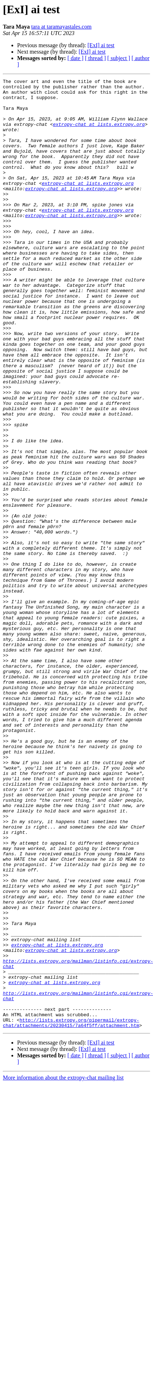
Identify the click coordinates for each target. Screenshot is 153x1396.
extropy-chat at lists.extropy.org (98, 134)
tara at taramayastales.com (61, 27)
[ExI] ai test (100, 45)
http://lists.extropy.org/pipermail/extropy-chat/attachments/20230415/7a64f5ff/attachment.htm (71, 1211)
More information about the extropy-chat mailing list (63, 1267)
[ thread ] (95, 58)
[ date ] (75, 58)
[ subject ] (118, 58)
